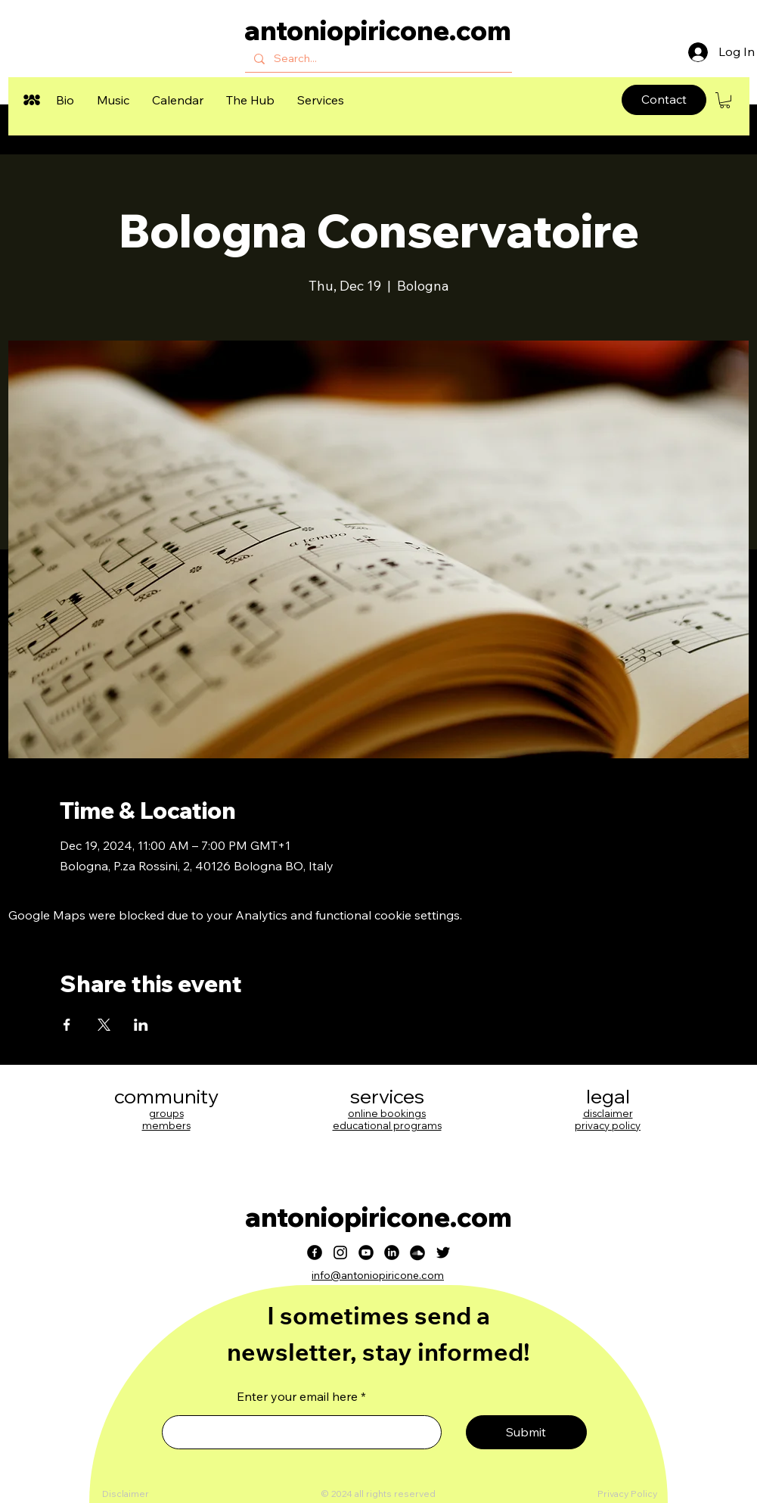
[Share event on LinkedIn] (141, 1025)
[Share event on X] (104, 1025)
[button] (65, 100)
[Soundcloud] (417, 1252)
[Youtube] (366, 1252)
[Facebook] (315, 1252)
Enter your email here (297, 1396)
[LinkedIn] (392, 1252)
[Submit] (526, 1432)
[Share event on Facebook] (67, 1025)
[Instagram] (340, 1252)
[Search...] (377, 59)
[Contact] (664, 100)
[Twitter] (443, 1252)
